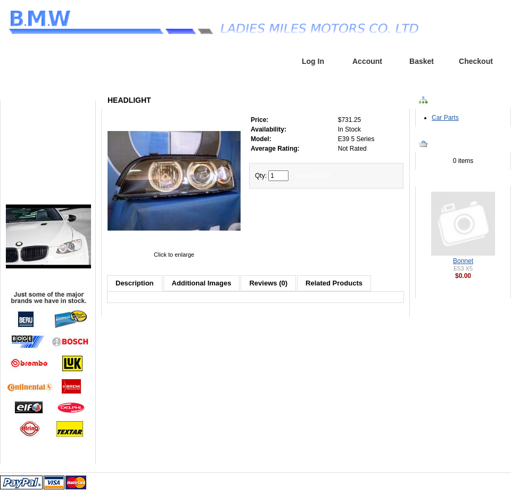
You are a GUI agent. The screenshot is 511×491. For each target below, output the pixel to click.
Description (135, 283)
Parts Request (48, 143)
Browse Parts (48, 128)
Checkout (476, 61)
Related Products (334, 283)
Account (367, 61)
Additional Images (202, 283)
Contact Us (48, 174)
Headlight (43, 76)
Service (49, 158)
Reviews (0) (268, 283)
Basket (421, 61)
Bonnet (463, 261)
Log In (313, 61)
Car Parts (445, 117)
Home (259, 61)
